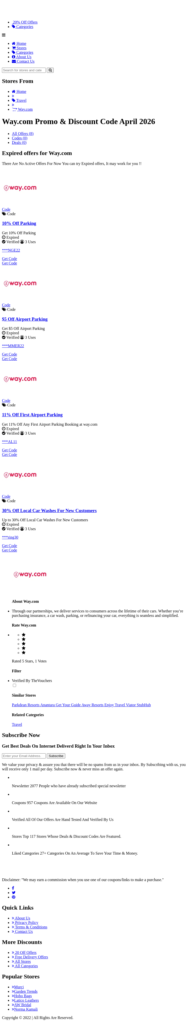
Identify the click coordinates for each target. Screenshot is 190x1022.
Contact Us (23, 61)
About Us (21, 57)
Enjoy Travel (115, 705)
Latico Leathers (25, 1000)
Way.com (22, 109)
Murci (18, 987)
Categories (22, 27)
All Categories (25, 966)
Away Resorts (92, 705)
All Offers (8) (23, 133)
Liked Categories (25, 853)
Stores (19, 48)
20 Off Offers (24, 952)
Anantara (48, 705)
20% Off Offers (25, 22)
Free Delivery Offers (30, 957)
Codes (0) (19, 138)
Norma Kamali (25, 1009)
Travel (19, 100)
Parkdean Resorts (26, 705)
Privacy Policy (25, 922)
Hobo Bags (22, 996)
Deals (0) (19, 142)
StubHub (144, 705)
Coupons (19, 803)
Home (19, 43)
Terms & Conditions (29, 927)
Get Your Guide (68, 705)
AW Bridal (21, 1005)
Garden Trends (25, 991)
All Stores (21, 961)
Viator (131, 705)
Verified (18, 819)
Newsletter (20, 786)
